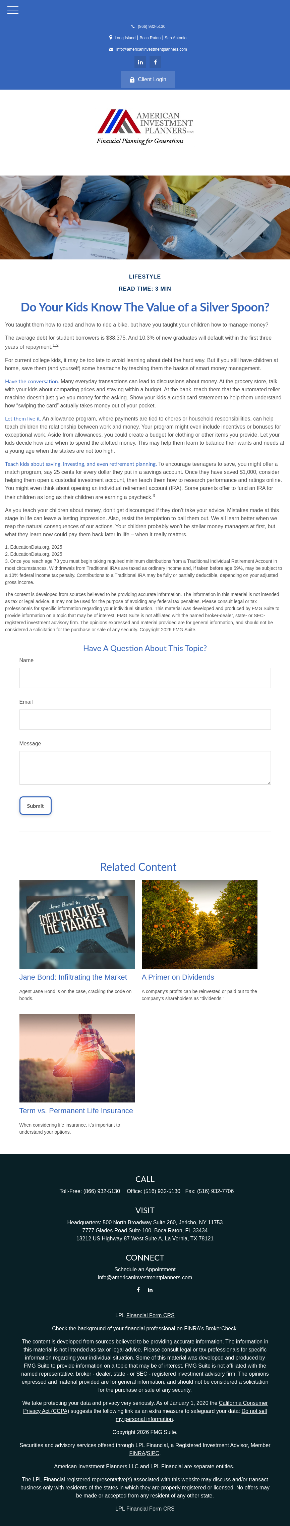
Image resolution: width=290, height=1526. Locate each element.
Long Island (125, 38)
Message (30, 743)
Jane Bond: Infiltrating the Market (73, 977)
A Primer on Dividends (178, 977)
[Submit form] (35, 805)
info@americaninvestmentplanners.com (148, 49)
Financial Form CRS (150, 1315)
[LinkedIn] (140, 62)
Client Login (147, 80)
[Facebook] (155, 62)
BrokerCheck (221, 1328)
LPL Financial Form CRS (144, 1509)
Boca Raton (150, 38)
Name (26, 660)
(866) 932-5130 (147, 26)
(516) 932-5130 (162, 1191)
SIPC (153, 1453)
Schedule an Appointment (144, 1269)
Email (26, 702)
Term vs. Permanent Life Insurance (76, 1110)
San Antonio (175, 38)
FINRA (137, 1453)
